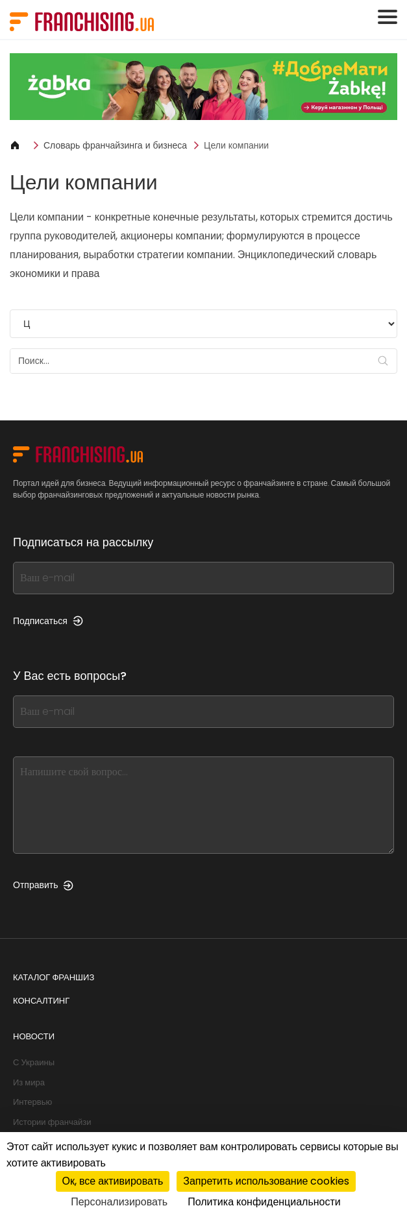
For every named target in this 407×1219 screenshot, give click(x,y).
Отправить (43, 884)
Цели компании (236, 145)
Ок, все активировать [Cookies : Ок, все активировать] (113, 1181)
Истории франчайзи (52, 1122)
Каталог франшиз (53, 977)
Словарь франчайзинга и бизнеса (115, 145)
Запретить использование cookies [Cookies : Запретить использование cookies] (266, 1181)
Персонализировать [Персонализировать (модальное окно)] (119, 1201)
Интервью (32, 1102)
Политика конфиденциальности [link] (264, 1201)
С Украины (34, 1062)
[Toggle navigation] (387, 17)
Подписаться (48, 620)
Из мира (29, 1082)
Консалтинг (41, 1001)
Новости (34, 1036)
